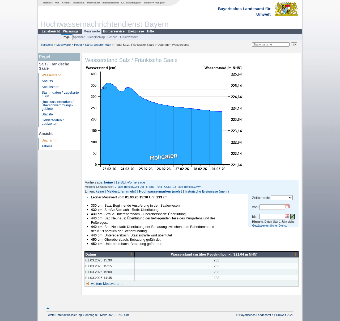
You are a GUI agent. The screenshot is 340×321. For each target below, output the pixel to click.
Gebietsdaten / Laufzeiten (53, 122)
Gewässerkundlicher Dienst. (269, 225)
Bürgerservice (114, 31)
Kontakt (66, 2)
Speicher (79, 37)
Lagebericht (51, 31)
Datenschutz (93, 2)
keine (100, 191)
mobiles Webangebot (154, 2)
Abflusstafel (50, 87)
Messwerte (92, 31)
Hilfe (150, 31)
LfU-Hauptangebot (131, 2)
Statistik (48, 114)
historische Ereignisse (201, 191)
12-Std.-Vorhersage (130, 182)
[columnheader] (109, 254)
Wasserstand (51, 75)
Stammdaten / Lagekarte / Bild (60, 94)
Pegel (66, 37)
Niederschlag (96, 37)
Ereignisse (136, 31)
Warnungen (71, 31)
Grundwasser (129, 37)
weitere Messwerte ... (106, 284)
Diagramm (49, 140)
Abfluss (47, 81)
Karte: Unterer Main (98, 44)
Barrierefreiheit (110, 2)
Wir (57, 2)
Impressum (78, 2)
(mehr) (131, 191)
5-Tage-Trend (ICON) (158, 186)
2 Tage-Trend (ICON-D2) (129, 186)
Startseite (48, 2)
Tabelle (47, 146)
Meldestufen (116, 191)
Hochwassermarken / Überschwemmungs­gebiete (58, 105)
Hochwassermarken (155, 191)
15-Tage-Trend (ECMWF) (188, 186)
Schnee (112, 37)
